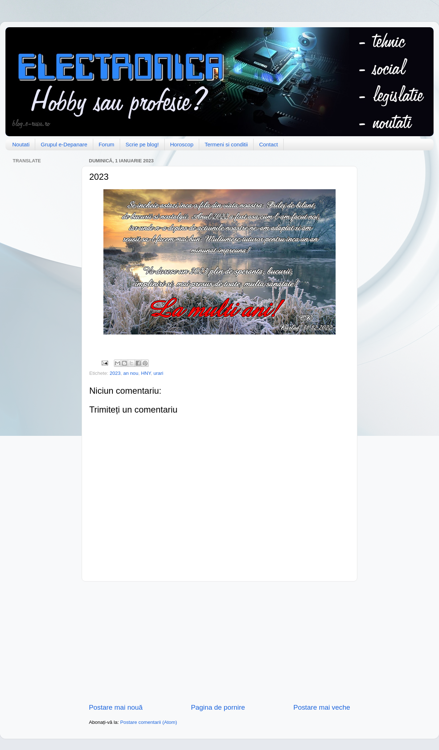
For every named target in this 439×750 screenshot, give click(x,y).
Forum (106, 144)
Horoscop (181, 144)
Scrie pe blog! (142, 144)
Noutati (21, 144)
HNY (146, 373)
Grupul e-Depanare (64, 144)
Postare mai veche (322, 707)
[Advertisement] (219, 642)
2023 (115, 373)
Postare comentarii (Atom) (148, 722)
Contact (268, 144)
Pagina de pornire (218, 707)
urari (158, 373)
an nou (130, 373)
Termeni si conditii (226, 144)
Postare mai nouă (116, 707)
